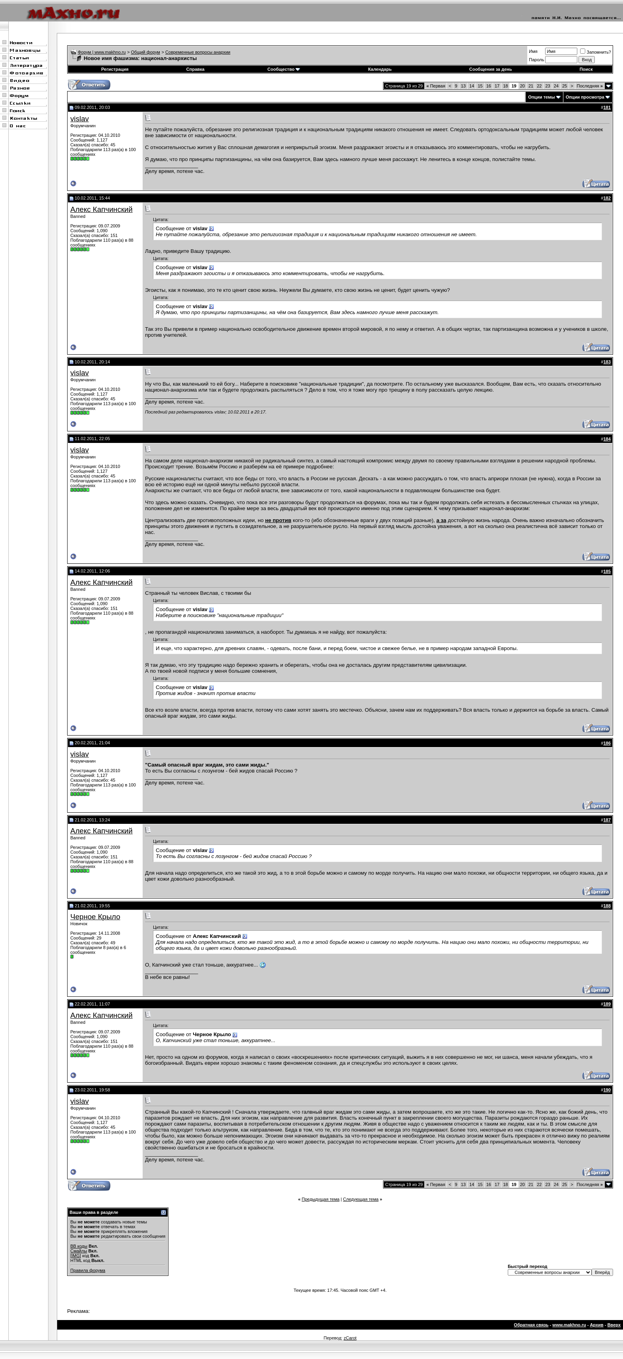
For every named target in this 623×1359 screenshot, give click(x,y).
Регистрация (115, 69)
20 (522, 85)
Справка (195, 69)
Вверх (614, 1324)
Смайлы (78, 1250)
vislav (79, 119)
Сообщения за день (490, 69)
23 (547, 85)
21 (530, 85)
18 (505, 85)
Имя (533, 51)
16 (488, 85)
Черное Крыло (95, 916)
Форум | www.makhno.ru (102, 52)
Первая (435, 85)
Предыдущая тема (320, 1199)
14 (471, 85)
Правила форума (87, 1270)
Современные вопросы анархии (197, 52)
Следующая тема (360, 1199)
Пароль (536, 59)
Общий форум (145, 52)
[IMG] (75, 1255)
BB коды (78, 1246)
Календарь (380, 69)
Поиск (586, 69)
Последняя (590, 85)
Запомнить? (595, 52)
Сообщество (283, 69)
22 (539, 85)
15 (480, 85)
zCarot (350, 1338)
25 (564, 85)
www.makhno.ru (569, 1324)
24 (556, 85)
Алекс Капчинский (101, 209)
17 (497, 85)
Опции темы (541, 97)
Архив (597, 1324)
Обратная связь (531, 1324)
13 (463, 85)
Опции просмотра (585, 97)
